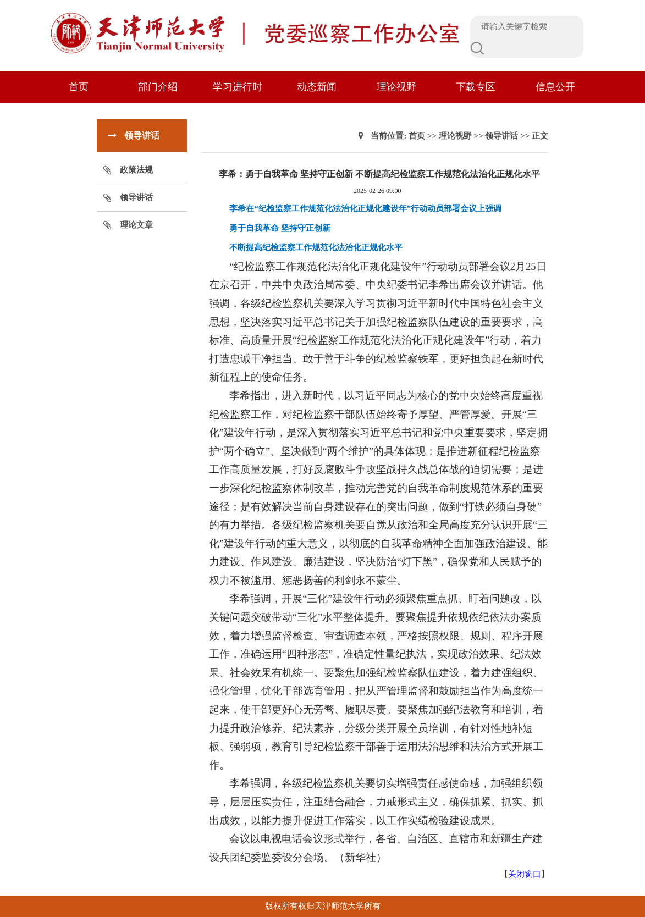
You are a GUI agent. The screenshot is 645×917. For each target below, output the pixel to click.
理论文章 (136, 224)
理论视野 (396, 86)
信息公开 (555, 86)
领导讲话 (136, 197)
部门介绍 (158, 86)
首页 (79, 86)
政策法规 (136, 169)
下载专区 (475, 86)
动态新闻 (317, 86)
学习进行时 (237, 86)
